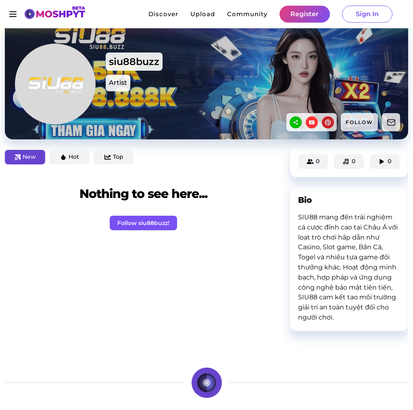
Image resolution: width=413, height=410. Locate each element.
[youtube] (312, 122)
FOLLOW (359, 122)
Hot (69, 156)
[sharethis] (296, 122)
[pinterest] (328, 122)
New (25, 156)
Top (113, 156)
